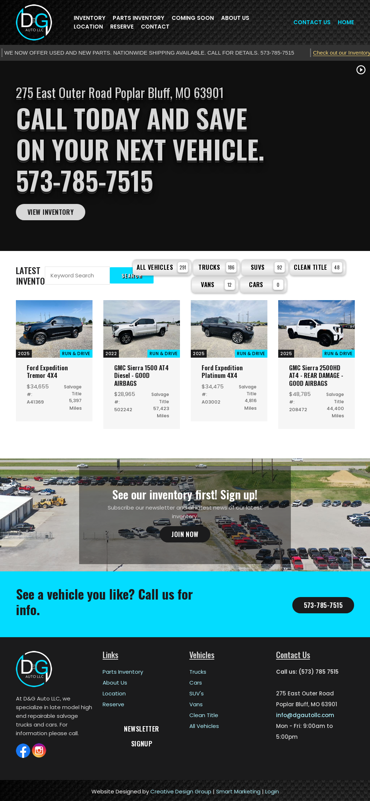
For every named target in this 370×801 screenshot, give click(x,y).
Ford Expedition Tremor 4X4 (48, 369)
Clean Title (318, 266)
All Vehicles (162, 266)
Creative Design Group (180, 789)
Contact (155, 26)
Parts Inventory (138, 18)
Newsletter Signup (141, 728)
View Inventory (50, 212)
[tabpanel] (185, 156)
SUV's (196, 691)
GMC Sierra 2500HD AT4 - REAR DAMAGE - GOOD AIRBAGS (316, 373)
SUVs (268, 266)
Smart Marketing (238, 789)
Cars (266, 282)
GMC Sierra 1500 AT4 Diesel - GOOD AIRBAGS (139, 373)
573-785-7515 (323, 603)
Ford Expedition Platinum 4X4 (223, 369)
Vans (218, 282)
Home (346, 22)
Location (88, 26)
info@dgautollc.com (305, 713)
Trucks (217, 266)
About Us (235, 18)
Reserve (122, 26)
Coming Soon (193, 18)
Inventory (90, 18)
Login (272, 789)
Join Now (185, 532)
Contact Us (312, 22)
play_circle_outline (361, 69)
